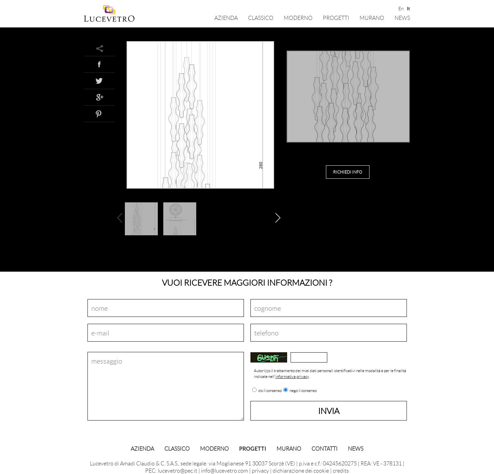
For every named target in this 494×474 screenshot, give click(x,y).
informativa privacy (292, 376)
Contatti (324, 448)
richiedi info (347, 172)
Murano (372, 17)
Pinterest (99, 113)
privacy (260, 470)
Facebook (99, 64)
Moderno (298, 17)
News (402, 17)
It (408, 7)
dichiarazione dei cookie (301, 470)
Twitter (99, 80)
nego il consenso (303, 391)
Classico (260, 17)
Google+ (99, 97)
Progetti (336, 17)
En (400, 7)
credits (341, 470)
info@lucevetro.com (224, 470)
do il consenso (270, 391)
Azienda (226, 17)
